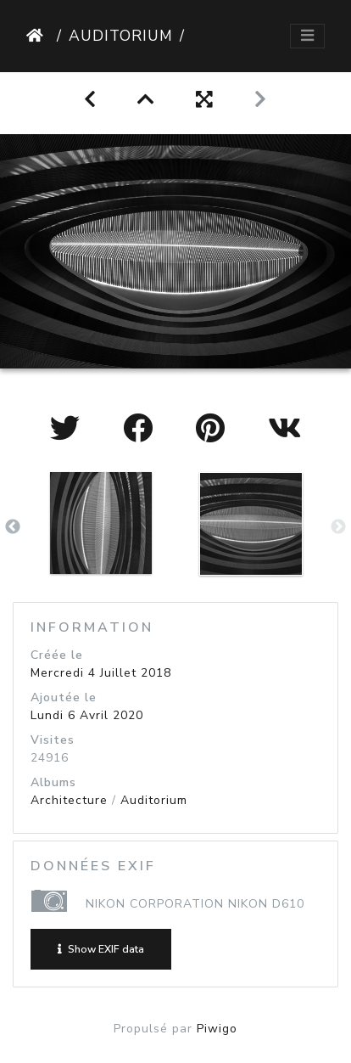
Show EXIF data (101, 949)
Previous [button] (12, 527)
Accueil (38, 36)
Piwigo (217, 1029)
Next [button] (338, 527)
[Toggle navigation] (307, 36)
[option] (100, 523)
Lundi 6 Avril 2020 (87, 715)
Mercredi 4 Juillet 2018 (101, 673)
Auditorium (121, 35)
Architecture (69, 800)
